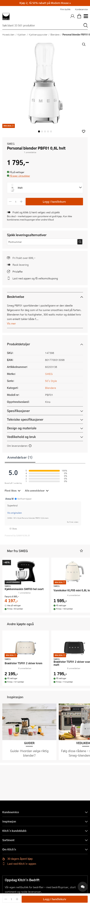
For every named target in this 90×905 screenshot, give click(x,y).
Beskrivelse (15, 296)
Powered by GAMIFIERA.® (17, 535)
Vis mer (11, 323)
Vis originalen (14, 512)
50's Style (51, 381)
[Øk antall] (21, 201)
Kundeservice (81, 9)
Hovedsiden (8, 34)
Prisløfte (17, 271)
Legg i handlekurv (54, 201)
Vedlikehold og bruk (21, 436)
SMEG (11, 144)
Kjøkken (21, 34)
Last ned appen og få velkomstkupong (35, 278)
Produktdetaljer (18, 344)
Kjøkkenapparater (38, 34)
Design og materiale (21, 428)
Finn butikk (65, 9)
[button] (83, 131)
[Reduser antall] (10, 201)
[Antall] (15, 201)
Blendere (54, 34)
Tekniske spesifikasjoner (25, 419)
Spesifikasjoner (18, 410)
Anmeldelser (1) (20, 457)
